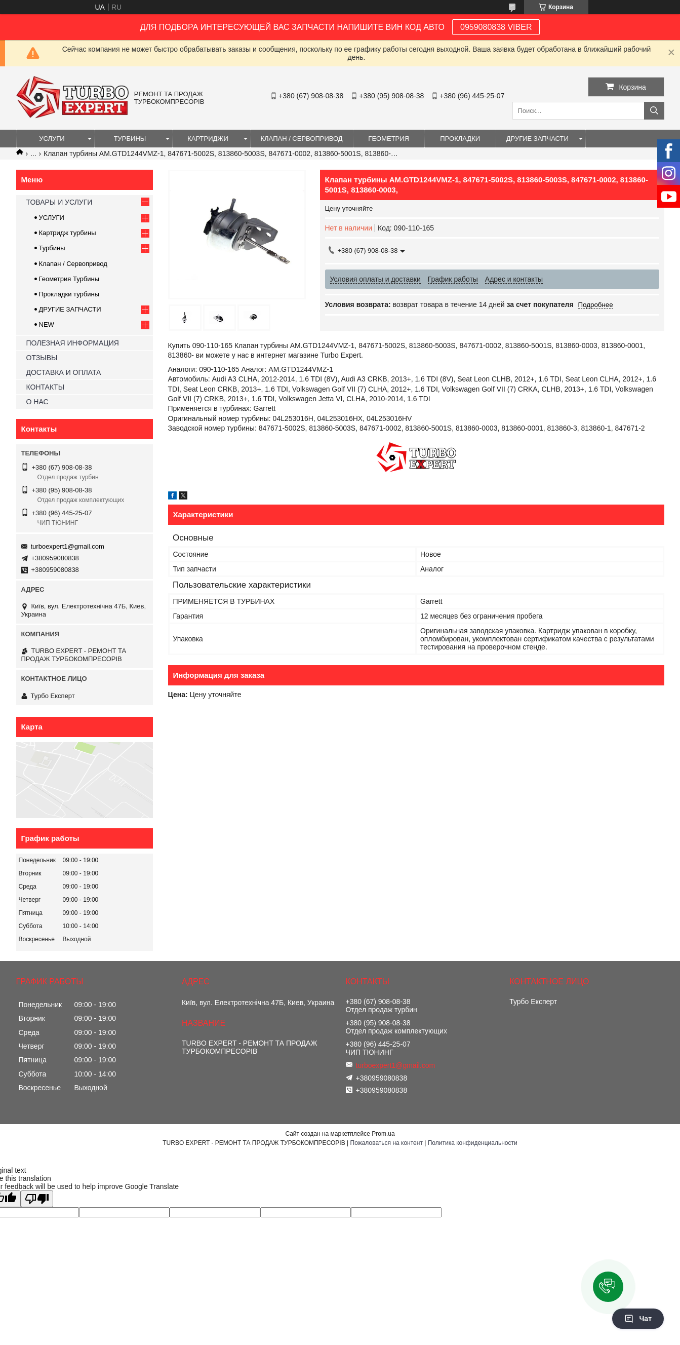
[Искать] (654, 111)
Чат (638, 1318)
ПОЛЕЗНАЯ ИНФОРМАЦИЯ (72, 343)
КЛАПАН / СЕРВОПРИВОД (302, 138)
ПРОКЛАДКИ (460, 138)
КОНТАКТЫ (45, 387)
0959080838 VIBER (496, 27)
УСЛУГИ (51, 138)
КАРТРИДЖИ (207, 138)
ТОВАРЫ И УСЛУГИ (59, 202)
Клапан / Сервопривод (73, 263)
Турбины (52, 248)
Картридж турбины (67, 233)
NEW (46, 324)
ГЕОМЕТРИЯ (388, 138)
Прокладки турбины (69, 294)
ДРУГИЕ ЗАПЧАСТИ (537, 138)
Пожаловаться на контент (386, 1142)
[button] (608, 1287)
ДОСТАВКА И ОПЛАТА (63, 372)
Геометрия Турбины (69, 279)
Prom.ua (383, 1133)
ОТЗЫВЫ (42, 358)
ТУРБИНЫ (130, 138)
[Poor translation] (37, 1198)
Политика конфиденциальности (472, 1142)
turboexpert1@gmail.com (67, 546)
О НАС (37, 402)
